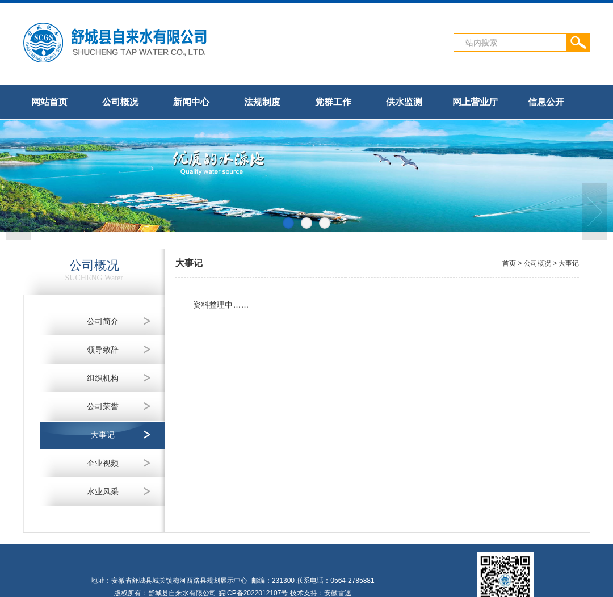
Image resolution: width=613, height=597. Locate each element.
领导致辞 (103, 349)
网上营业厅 (475, 102)
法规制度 (262, 102)
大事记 (103, 434)
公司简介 (103, 321)
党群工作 (333, 102)
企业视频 (103, 463)
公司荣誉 (103, 406)
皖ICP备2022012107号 (253, 593)
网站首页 (49, 102)
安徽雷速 (337, 593)
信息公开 (546, 102)
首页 (509, 263)
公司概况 (120, 102)
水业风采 (103, 491)
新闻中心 (191, 102)
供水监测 (404, 102)
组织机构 (103, 377)
